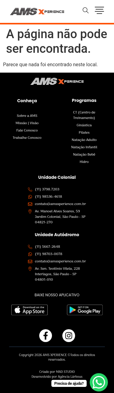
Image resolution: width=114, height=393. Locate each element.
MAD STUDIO (65, 372)
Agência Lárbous (70, 377)
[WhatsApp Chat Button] (99, 382)
